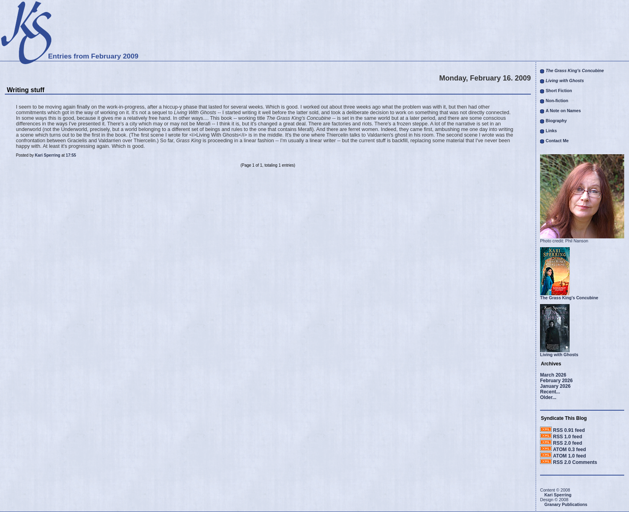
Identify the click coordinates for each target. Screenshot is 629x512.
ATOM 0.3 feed (569, 449)
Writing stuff (25, 90)
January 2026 (555, 386)
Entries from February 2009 (93, 56)
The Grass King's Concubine (569, 297)
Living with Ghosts (559, 354)
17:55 (71, 155)
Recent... (550, 392)
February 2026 (556, 380)
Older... (548, 397)
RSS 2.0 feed (567, 443)
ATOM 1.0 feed (569, 456)
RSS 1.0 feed (567, 436)
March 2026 (553, 375)
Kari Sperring (47, 155)
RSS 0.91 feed (569, 430)
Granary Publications (565, 504)
